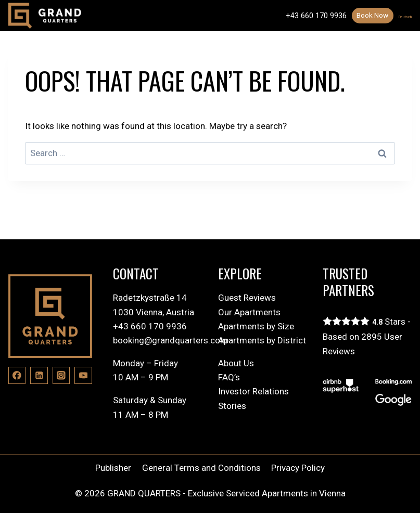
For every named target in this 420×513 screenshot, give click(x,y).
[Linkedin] (38, 375)
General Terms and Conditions (201, 468)
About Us (236, 363)
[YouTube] (83, 375)
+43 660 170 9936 (299, 15)
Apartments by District (262, 340)
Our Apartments (249, 312)
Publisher (113, 468)
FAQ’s (229, 377)
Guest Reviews (247, 297)
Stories (232, 406)
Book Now (358, 15)
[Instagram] (61, 375)
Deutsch (398, 15)
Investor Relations (253, 391)
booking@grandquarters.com (170, 340)
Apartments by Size (256, 326)
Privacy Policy (298, 468)
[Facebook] (17, 375)
